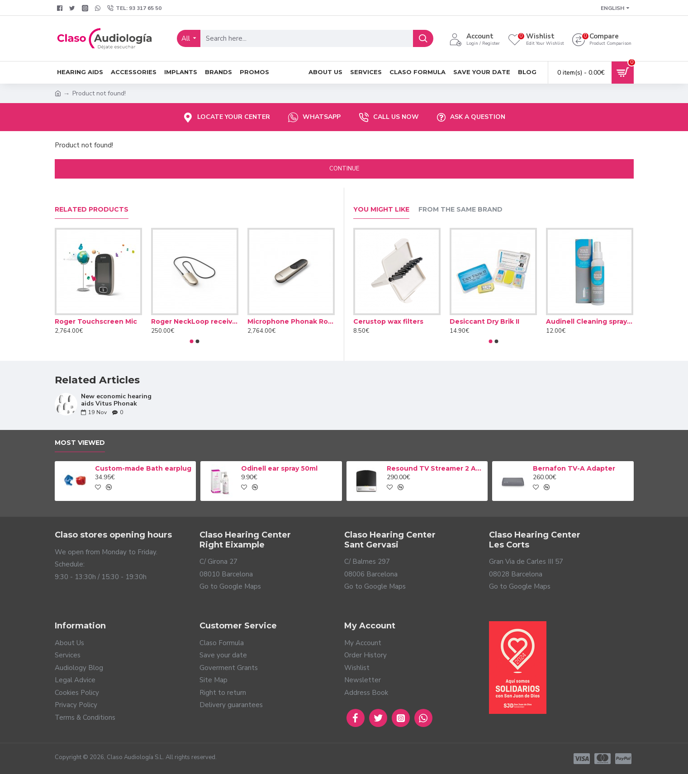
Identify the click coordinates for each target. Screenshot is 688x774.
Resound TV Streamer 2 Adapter (435, 468)
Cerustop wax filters (388, 321)
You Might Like (381, 209)
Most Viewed (80, 443)
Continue (344, 169)
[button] (192, 341)
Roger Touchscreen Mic (96, 321)
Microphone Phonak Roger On (291, 321)
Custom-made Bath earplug (143, 468)
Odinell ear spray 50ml (279, 468)
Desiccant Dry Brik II (484, 321)
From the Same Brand (460, 209)
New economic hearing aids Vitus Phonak (116, 400)
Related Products (91, 209)
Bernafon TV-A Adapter (574, 468)
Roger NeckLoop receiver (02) (194, 321)
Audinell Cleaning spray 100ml (589, 321)
